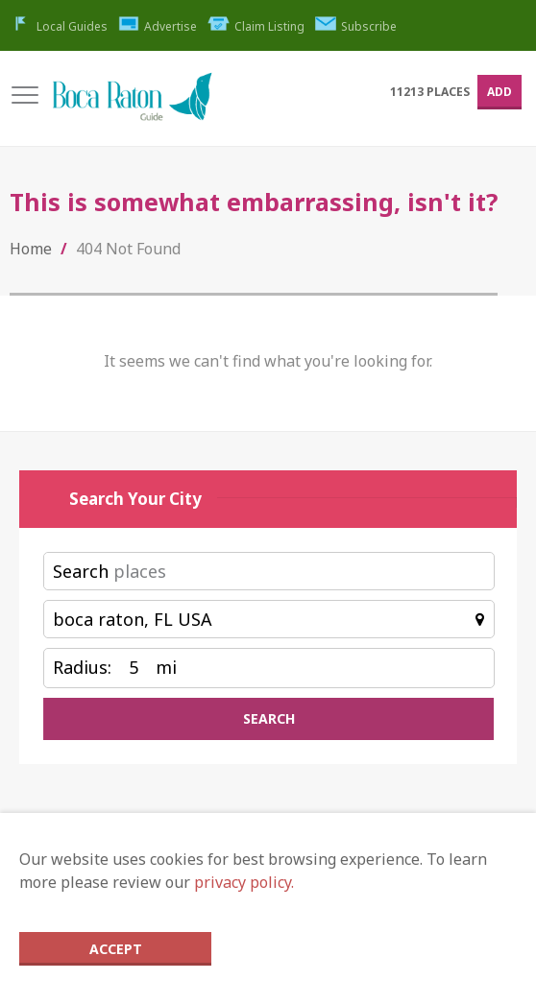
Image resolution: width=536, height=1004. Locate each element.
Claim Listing (256, 26)
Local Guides (59, 26)
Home (31, 248)
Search (81, 571)
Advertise (158, 26)
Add (499, 92)
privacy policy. (244, 882)
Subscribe (356, 26)
